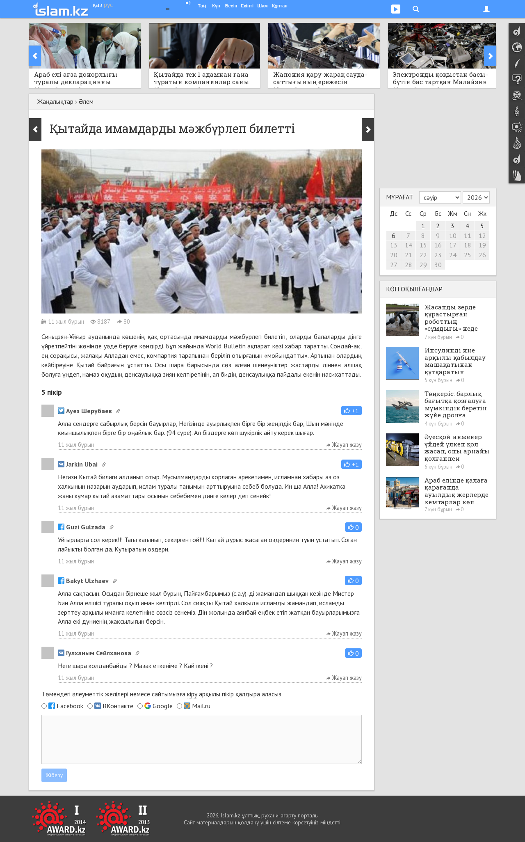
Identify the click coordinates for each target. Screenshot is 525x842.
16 (438, 245)
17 (453, 245)
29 (423, 265)
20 (393, 255)
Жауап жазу (344, 444)
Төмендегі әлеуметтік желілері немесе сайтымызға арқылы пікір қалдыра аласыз (161, 694)
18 (467, 245)
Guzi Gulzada (81, 527)
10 (453, 235)
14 (408, 245)
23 (438, 255)
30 (438, 265)
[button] (351, 410)
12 (482, 235)
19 (482, 245)
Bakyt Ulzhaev (83, 581)
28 (408, 265)
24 (453, 255)
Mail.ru (201, 705)
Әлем (86, 101)
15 (423, 245)
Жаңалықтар (55, 101)
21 (408, 255)
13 (393, 245)
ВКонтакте (118, 705)
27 (393, 265)
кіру (192, 694)
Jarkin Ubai (78, 464)
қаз (97, 4)
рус (108, 4)
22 (423, 255)
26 (482, 255)
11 (467, 235)
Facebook (70, 705)
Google (163, 705)
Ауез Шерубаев (85, 411)
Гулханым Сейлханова (94, 653)
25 (467, 255)
